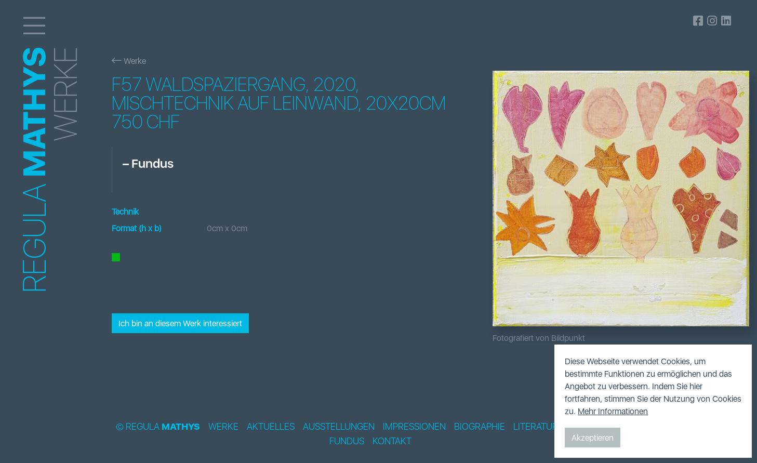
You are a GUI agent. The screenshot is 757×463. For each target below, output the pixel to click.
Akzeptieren (593, 437)
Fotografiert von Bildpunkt (539, 337)
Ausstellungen (339, 426)
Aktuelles (271, 426)
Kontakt (392, 441)
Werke (129, 60)
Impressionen (414, 426)
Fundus (346, 441)
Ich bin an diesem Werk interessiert (180, 323)
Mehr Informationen (613, 411)
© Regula (158, 426)
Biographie (479, 426)
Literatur (535, 426)
